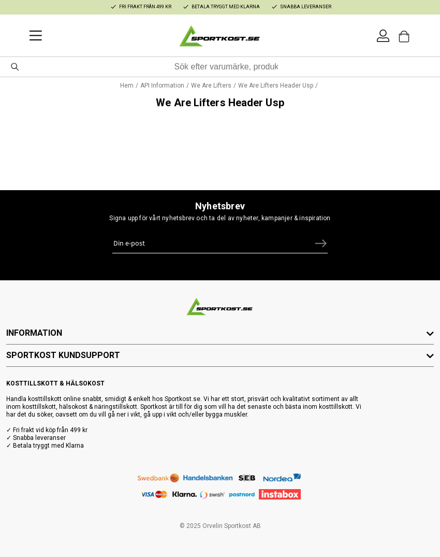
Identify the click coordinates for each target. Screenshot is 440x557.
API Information (162, 85)
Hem (127, 85)
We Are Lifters (211, 85)
